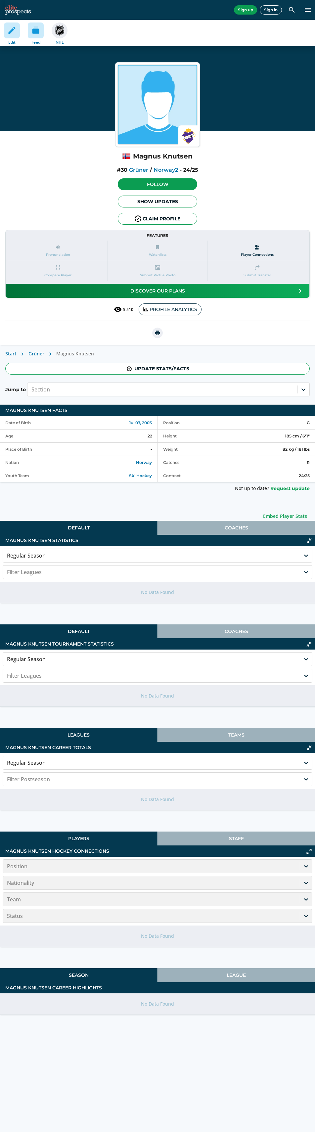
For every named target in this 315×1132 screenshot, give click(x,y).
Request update (290, 488)
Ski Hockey (140, 475)
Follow (157, 184)
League (236, 975)
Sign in (271, 9)
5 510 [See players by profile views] (123, 309)
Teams (236, 735)
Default (79, 528)
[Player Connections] (257, 251)
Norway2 (166, 170)
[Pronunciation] (58, 251)
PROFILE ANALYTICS (170, 309)
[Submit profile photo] (157, 271)
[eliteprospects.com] (18, 10)
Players (78, 838)
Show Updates (157, 201)
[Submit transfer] (257, 271)
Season (79, 975)
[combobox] (32, 389)
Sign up (245, 9)
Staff (236, 838)
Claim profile (157, 218)
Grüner (138, 170)
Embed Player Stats (285, 516)
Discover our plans (217, 291)
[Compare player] (58, 271)
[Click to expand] (309, 851)
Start (11, 353)
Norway (144, 462)
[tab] (79, 528)
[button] (157, 184)
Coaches (236, 528)
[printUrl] (157, 333)
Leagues (79, 735)
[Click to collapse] (309, 541)
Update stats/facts (157, 368)
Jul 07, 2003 (140, 422)
